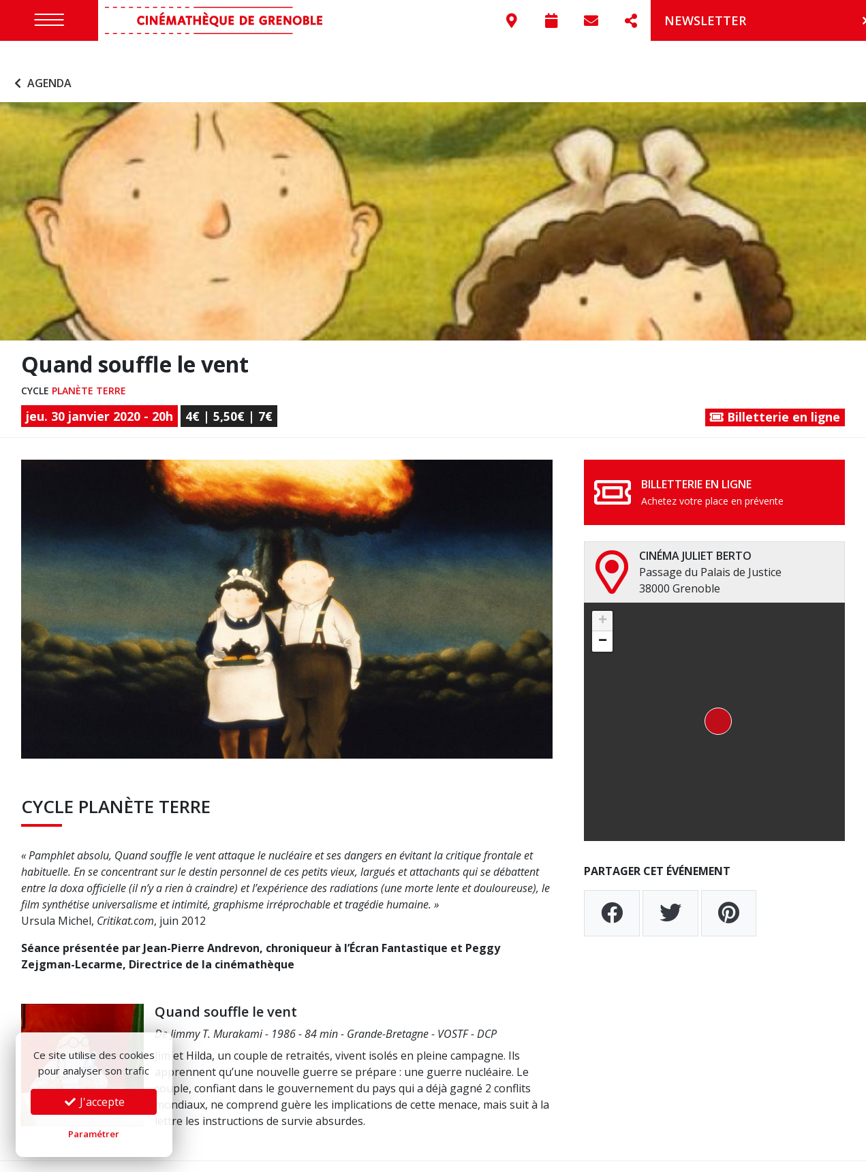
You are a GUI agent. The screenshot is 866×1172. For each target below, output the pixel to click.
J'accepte (94, 1101)
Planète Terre (89, 366)
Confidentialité (287, 1154)
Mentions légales (206, 1154)
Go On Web (826, 1154)
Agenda (41, 59)
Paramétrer (93, 1134)
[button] (714, 699)
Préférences (354, 1154)
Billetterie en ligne (775, 393)
